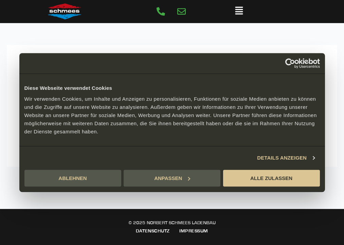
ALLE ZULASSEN (271, 178)
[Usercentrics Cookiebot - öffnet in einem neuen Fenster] (290, 63)
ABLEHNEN (72, 178)
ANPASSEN (172, 178)
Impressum (193, 230)
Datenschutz (153, 230)
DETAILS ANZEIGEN (282, 158)
